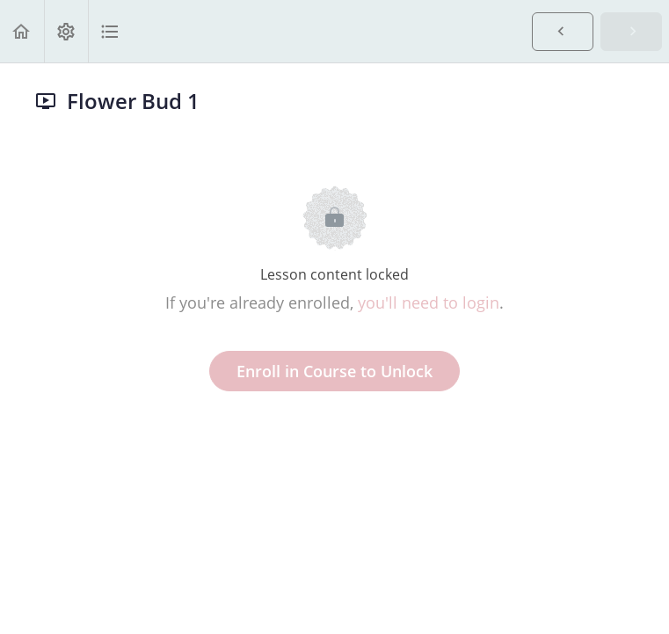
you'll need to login (428, 302)
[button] (22, 31)
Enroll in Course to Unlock (334, 371)
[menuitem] (66, 31)
